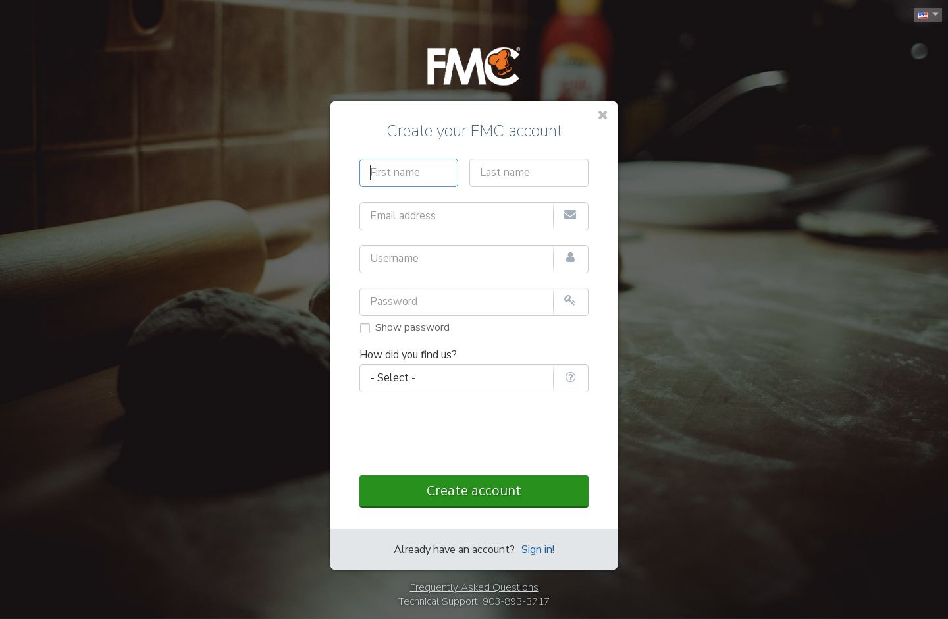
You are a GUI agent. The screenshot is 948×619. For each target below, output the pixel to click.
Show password (412, 327)
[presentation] (474, 435)
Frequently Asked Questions (474, 587)
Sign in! (537, 550)
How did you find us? (408, 355)
